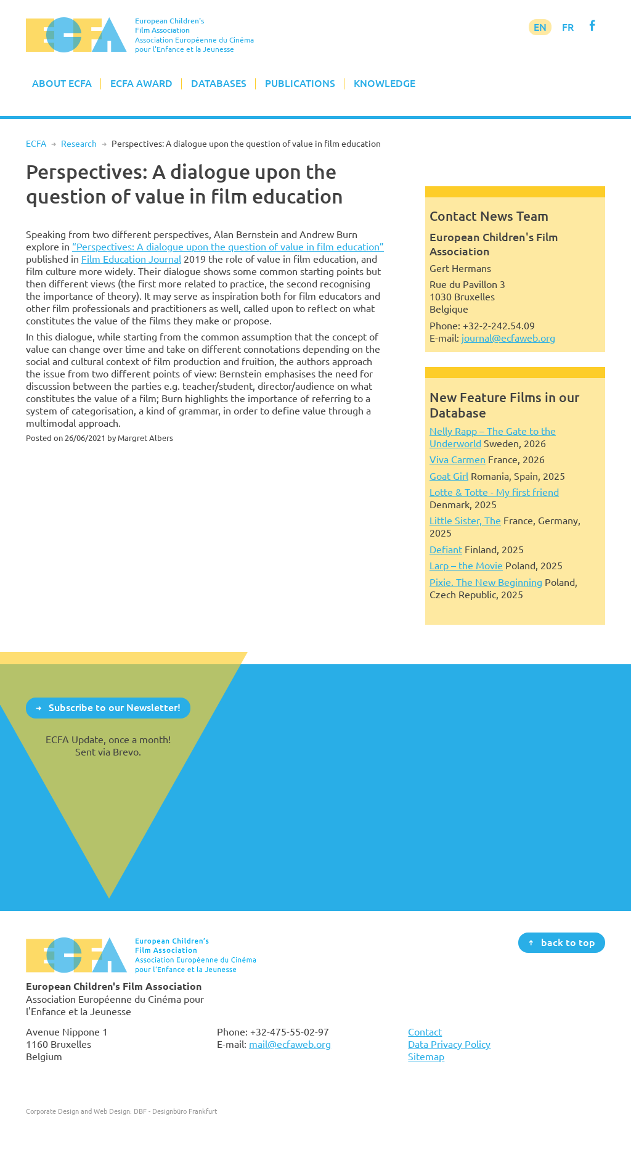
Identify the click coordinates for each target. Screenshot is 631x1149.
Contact (425, 1031)
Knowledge (384, 83)
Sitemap (426, 1056)
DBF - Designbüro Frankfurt (175, 1111)
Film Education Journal (131, 259)
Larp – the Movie (466, 565)
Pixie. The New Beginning (485, 582)
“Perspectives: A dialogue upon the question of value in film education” (228, 246)
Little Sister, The (465, 520)
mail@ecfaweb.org (290, 1044)
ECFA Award (141, 83)
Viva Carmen (457, 459)
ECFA (36, 144)
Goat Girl (448, 476)
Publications (300, 83)
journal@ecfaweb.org (508, 338)
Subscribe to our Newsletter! (115, 707)
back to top (568, 942)
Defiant (445, 549)
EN (540, 27)
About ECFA (62, 83)
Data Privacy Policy (449, 1044)
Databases (218, 83)
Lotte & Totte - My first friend (494, 492)
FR (568, 27)
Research (79, 144)
